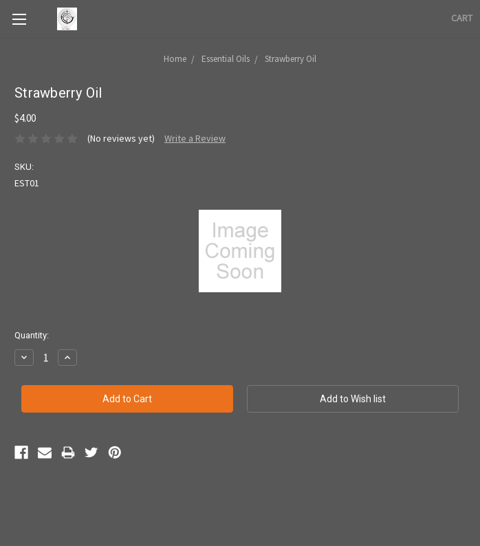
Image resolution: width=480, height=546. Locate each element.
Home (175, 59)
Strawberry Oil (290, 59)
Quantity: (31, 335)
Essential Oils (225, 59)
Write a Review (195, 138)
